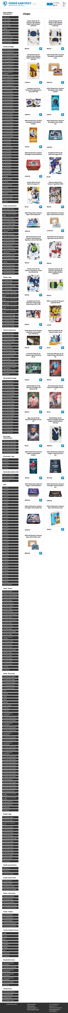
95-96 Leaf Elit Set (7, 801)
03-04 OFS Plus (7, 170)
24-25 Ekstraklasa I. (8, 914)
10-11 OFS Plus (7, 150)
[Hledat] (50, 4)
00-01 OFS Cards (7, 184)
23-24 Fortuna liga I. (8, 835)
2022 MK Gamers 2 (8, 245)
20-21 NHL (6, 496)
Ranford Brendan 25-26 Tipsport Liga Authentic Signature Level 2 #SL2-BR (33, 238)
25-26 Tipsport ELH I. (8, 52)
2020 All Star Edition (8, 418)
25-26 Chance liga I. (8, 820)
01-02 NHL (6, 550)
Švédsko (5, 947)
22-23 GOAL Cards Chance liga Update (10, 303)
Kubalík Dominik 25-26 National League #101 (55, 153)
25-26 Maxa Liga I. (7, 283)
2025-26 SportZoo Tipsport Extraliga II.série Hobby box (55, 122)
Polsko (5, 699)
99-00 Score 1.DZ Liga (8, 326)
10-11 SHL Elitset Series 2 (9, 756)
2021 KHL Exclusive (8, 603)
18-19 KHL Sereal (7, 623)
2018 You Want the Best (9, 110)
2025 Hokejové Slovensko (9, 444)
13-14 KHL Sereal (7, 655)
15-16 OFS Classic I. (8, 127)
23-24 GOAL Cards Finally (9, 291)
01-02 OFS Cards (7, 179)
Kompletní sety (7, 34)
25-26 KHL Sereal (7, 591)
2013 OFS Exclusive (8, 136)
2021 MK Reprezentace (9, 248)
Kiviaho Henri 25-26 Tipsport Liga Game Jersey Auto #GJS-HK (33, 270)
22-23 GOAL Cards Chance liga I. (10, 311)
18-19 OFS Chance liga (9, 317)
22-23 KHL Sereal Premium (10, 597)
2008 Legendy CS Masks (9, 371)
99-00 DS (5, 193)
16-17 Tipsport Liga (8, 432)
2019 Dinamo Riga (7, 611)
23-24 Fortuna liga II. (8, 832)
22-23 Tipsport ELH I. (8, 79)
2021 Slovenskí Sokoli (8, 902)
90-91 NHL (6, 581)
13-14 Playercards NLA (9, 685)
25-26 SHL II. (6, 708)
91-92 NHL (6, 578)
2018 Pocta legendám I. (9, 478)
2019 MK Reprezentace (9, 258)
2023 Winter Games (8, 398)
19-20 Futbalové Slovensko (10, 905)
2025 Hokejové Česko (8, 218)
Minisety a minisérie (8, 37)
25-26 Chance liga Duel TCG (9, 823)
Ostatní (5, 28)
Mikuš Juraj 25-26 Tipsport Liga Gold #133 (55, 301)
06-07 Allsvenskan (7, 779)
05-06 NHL (6, 539)
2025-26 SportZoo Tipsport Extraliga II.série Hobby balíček (55, 90)
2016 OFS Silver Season (9, 339)
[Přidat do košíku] (40, 48)
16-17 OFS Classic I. (8, 122)
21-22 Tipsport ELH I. (8, 85)
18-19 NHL (6, 502)
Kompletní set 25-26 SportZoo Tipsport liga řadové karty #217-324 (33, 302)
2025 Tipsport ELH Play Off (10, 55)
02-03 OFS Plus (7, 173)
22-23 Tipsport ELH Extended (8, 73)
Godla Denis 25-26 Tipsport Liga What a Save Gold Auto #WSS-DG (33, 332)
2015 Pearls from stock (8, 350)
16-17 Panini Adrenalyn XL (9, 926)
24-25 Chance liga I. (8, 829)
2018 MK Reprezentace (9, 265)
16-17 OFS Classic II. (8, 119)
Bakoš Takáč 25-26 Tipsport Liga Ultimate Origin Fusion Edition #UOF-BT (33, 23)
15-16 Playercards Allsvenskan (7, 714)
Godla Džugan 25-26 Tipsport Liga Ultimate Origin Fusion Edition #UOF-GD (55, 23)
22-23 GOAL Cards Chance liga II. (10, 307)
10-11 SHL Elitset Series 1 (9, 759)
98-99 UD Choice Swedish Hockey (9, 794)
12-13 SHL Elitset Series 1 (9, 740)
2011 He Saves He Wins (9, 361)
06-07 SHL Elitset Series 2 (9, 782)
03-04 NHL (6, 544)
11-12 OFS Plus (7, 145)
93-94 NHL (6, 573)
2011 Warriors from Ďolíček (9, 889)
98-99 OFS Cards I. (8, 199)
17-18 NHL (5, 504)
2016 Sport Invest (7, 997)
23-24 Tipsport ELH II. (8, 64)
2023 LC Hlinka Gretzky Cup (10, 237)
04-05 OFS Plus (7, 167)
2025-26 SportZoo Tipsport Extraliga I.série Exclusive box (55, 485)
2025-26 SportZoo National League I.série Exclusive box (55, 453)
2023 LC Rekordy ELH (8, 69)
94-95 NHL (6, 570)
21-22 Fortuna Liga (8, 899)
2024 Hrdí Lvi (6, 871)
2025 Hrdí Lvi (6, 868)
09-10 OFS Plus (7, 153)
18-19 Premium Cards (8, 320)
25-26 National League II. (9, 676)
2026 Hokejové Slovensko (9, 441)
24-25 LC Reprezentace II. (9, 211)
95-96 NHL (6, 567)
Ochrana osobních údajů (33, 1009)
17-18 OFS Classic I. (8, 116)
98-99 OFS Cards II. (8, 196)
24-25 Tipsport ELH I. (8, 61)
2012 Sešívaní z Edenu (8, 886)
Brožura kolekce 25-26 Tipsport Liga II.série (55, 331)
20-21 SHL (6, 468)
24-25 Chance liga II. (8, 827)
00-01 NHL (6, 553)
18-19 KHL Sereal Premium (10, 620)
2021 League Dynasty (8, 333)
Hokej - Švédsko (7, 705)
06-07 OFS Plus (7, 162)
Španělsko (5, 944)
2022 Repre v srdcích (8, 873)
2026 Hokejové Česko (8, 209)
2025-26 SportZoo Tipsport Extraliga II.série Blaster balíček (33, 122)
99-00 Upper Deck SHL (9, 790)
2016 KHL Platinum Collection (8, 638)
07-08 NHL (6, 533)
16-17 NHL (6, 507)
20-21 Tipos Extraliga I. (9, 415)
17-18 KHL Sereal (7, 628)
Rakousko (5, 702)
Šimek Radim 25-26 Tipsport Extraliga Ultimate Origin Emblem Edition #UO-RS (55, 420)
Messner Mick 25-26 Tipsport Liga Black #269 (55, 183)
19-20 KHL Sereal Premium (10, 614)
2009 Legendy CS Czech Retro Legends (9, 368)
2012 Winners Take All (8, 356)
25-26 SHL (6, 459)
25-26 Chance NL (7, 880)
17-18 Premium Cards (8, 323)
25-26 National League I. (9, 679)
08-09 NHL (6, 530)
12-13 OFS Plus (7, 142)
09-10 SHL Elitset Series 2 (9, 762)
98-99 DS (5, 202)
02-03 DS (5, 176)
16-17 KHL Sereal (7, 634)
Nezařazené (6, 374)
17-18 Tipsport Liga (8, 429)
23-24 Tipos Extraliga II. (9, 392)
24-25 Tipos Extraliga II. (9, 387)
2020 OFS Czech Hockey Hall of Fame (9, 252)
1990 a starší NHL (7, 584)
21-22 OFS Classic (8, 90)
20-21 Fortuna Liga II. (8, 852)
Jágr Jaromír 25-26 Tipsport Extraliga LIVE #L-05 (33, 419)
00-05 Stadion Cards (8, 1000)
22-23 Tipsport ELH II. (8, 76)
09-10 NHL (6, 527)
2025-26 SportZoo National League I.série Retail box (33, 484)
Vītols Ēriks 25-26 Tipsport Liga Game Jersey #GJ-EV (55, 237)
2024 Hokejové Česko (8, 227)
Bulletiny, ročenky (7, 40)
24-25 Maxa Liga (7, 289)
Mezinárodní (6, 807)
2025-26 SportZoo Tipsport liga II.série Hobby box (33, 213)
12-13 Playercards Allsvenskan (7, 743)
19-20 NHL (6, 499)
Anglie (4, 933)
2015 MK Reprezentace (9, 273)
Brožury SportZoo (7, 42)
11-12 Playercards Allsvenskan (7, 753)
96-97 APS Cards (7, 858)
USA (4, 950)
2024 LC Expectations (8, 234)
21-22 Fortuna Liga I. (8, 849)
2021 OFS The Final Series (9, 88)
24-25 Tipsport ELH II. (8, 58)
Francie (5, 936)
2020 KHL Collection (8, 605)
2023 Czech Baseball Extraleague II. (8, 970)
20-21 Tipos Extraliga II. (9, 412)
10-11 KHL (5, 666)
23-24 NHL (6, 487)
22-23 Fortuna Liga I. (8, 844)
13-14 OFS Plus (7, 139)
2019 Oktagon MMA (8, 994)
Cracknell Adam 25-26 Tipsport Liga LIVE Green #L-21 (33, 355)
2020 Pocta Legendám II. (9, 475)
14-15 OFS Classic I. (8, 133)
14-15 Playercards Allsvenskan (7, 724)
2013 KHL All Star (7, 652)
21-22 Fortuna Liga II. (8, 847)
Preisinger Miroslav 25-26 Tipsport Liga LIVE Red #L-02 (55, 355)
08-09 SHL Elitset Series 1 (9, 770)
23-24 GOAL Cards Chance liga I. (10, 299)
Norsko (5, 696)
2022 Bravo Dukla (7, 883)
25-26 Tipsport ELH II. (8, 49)
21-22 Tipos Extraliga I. (9, 409)
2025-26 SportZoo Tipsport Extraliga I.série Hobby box (33, 507)
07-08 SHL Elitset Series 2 (9, 773)
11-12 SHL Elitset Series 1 (9, 749)
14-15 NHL (6, 513)
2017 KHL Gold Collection (9, 631)
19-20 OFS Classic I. (8, 102)
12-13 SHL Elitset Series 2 (9, 737)
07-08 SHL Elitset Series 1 (9, 776)
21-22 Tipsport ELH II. (8, 82)
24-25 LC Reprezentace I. (9, 221)
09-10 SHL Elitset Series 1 (9, 765)
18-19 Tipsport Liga (8, 426)
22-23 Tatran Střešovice (9, 991)
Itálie (4, 939)
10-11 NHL (6, 524)
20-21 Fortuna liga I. (8, 855)
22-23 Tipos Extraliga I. (9, 404)
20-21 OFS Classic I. (8, 96)
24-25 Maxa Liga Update (9, 286)
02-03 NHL (6, 547)
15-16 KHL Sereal (7, 644)
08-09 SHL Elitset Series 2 (9, 768)
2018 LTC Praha (7, 344)
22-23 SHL (6, 465)
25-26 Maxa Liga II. (8, 280)
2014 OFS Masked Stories (9, 353)
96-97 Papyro (6, 861)
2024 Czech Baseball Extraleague (8, 963)
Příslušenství (6, 31)
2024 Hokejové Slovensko (9, 446)
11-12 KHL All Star (7, 661)
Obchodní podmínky (32, 1007)
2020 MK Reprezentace (9, 255)
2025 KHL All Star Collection (10, 594)
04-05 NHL (6, 541)
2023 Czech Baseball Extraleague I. (8, 974)
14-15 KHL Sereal (7, 646)
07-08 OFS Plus (7, 159)
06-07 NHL (6, 536)
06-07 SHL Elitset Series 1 (9, 785)
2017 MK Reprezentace (9, 267)
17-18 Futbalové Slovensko (9, 907)
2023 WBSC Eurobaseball (9, 967)
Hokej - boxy (6, 17)
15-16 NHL (6, 510)
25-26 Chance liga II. (8, 817)
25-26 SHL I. (6, 710)
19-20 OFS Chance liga (9, 314)
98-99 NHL (6, 559)
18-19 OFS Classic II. (8, 105)
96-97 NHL (6, 564)
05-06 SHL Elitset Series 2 (9, 788)
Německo (5, 693)
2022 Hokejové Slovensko (9, 452)
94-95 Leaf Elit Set (7, 804)
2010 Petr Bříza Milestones (9, 364)
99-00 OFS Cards (7, 190)
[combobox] (58, 3)
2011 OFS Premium (8, 147)
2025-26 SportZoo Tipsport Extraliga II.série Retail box (33, 153)
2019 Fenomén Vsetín (8, 336)
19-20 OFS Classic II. (8, 99)
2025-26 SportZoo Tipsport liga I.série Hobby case (33, 536)
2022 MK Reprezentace (9, 242)
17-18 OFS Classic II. (8, 113)
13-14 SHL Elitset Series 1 (9, 730)
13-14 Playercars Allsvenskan (7, 734)
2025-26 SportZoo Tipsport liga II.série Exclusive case (55, 213)
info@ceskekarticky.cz (54, 1009)
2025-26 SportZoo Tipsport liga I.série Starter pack (55, 507)
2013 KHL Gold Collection (9, 649)
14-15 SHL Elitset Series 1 (9, 720)
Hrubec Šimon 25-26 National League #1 (33, 183)
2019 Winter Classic (8, 424)
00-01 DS (5, 187)
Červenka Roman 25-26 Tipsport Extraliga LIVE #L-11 (55, 387)
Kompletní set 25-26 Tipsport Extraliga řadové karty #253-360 (33, 90)
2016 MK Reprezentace (9, 270)
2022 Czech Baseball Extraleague (8, 978)
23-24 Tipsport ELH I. (8, 67)
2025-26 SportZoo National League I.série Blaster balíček (33, 453)
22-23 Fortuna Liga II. (8, 841)
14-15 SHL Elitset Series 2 (9, 717)
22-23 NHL (6, 490)
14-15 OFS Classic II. (8, 130)
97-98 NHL (6, 561)
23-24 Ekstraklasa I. (8, 920)
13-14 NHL (6, 516)
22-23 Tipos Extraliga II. (9, 401)
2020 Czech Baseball (8, 982)
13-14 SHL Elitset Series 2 (9, 727)
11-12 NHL (6, 522)
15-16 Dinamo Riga (8, 641)
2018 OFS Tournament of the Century (10, 261)
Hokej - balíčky (6, 20)
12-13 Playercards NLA (9, 688)
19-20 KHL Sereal (7, 617)
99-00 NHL (6, 556)
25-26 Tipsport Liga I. (8, 384)
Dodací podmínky (31, 1004)
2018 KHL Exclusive (8, 625)
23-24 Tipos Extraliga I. (9, 395)
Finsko (5, 691)
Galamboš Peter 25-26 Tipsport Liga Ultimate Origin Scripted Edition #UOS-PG (55, 271)
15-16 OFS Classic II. (8, 125)
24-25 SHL (6, 462)
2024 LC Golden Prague (9, 224)
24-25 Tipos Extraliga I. (9, 389)
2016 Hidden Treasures (9, 341)
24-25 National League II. (9, 682)
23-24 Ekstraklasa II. (8, 917)
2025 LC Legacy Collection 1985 (9, 215)
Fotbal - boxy (6, 22)
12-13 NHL (6, 519)
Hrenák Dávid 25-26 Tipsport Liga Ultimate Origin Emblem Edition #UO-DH (33, 57)
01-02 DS (5, 182)
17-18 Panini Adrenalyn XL (9, 923)
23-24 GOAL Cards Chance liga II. (10, 295)
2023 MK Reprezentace (9, 239)
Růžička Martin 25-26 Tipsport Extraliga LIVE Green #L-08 (33, 387)
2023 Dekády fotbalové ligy (9, 838)
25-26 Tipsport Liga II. (8, 381)
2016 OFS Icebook (7, 347)
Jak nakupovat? (31, 1006)
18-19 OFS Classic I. (8, 108)
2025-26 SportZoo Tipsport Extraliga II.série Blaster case (55, 56)
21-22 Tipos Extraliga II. (9, 407)
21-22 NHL (6, 493)
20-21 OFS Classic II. (8, 93)
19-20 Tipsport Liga (8, 421)
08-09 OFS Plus (7, 156)
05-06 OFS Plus (7, 164)
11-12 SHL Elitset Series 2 (9, 746)
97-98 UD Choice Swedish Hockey (9, 798)
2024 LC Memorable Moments (8, 230)
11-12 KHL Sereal (7, 664)
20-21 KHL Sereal (7, 608)
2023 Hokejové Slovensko (9, 449)
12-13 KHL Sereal (7, 658)
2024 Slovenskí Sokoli (8, 896)
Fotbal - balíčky (7, 25)
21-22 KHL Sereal (7, 600)
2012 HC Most (6, 358)
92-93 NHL (6, 576)
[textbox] (58, 3)
